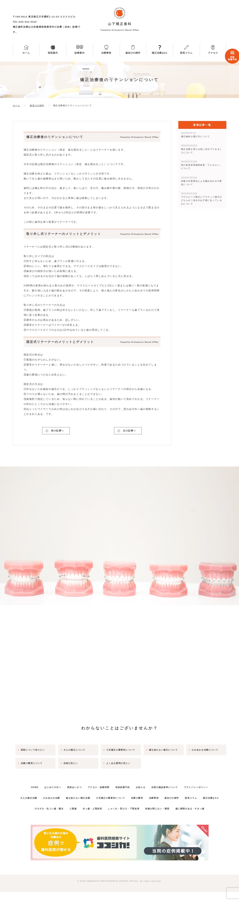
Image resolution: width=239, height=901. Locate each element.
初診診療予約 (124, 786)
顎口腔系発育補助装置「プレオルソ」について (201, 165)
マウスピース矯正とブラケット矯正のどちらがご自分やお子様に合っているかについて (201, 198)
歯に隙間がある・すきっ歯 (195, 818)
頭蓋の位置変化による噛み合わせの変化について (201, 181)
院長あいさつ (71, 786)
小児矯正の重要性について (120, 796)
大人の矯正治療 (31, 796)
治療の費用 (149, 796)
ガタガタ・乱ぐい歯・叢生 (43, 818)
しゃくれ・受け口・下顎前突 (125, 818)
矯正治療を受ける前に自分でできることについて (201, 149)
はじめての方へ (47, 786)
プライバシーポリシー (204, 786)
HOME (26, 786)
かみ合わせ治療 (56, 796)
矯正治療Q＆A (119, 807)
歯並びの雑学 (132, 53)
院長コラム (186, 53)
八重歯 (69, 818)
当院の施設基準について (170, 786)
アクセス (213, 53)
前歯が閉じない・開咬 (161, 818)
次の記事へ (129, 431)
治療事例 (106, 53)
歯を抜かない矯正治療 (85, 796)
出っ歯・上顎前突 (91, 818)
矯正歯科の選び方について (195, 135)
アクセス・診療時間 (97, 786)
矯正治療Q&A (159, 53)
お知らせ (144, 786)
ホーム (26, 53)
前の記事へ (57, 431)
